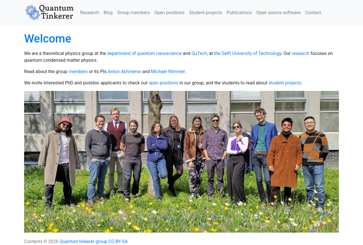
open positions (163, 83)
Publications (239, 12)
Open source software (278, 12)
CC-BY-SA (118, 241)
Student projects (205, 12)
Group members (133, 12)
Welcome (47, 38)
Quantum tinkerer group (83, 241)
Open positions (169, 12)
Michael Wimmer (168, 71)
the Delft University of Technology (247, 53)
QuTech (199, 53)
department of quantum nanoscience (144, 53)
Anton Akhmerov (124, 71)
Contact (313, 12)
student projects (285, 83)
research (300, 53)
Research (89, 12)
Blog (108, 12)
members (78, 71)
